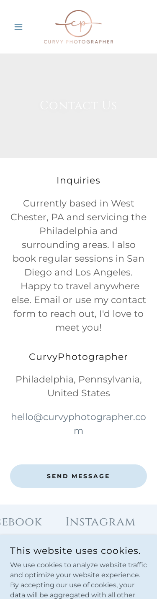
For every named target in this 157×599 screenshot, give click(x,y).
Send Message (79, 476)
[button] (20, 26)
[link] (78, 26)
